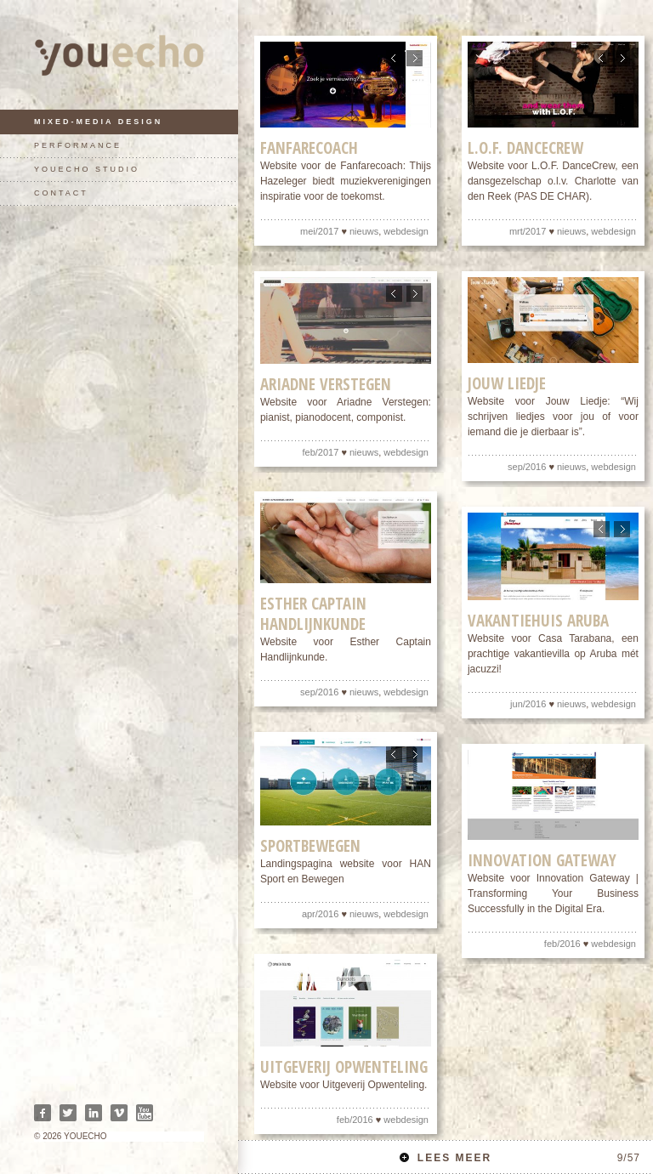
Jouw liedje (507, 384)
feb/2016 (562, 944)
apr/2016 (320, 915)
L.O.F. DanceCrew (525, 149)
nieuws (363, 232)
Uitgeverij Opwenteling (344, 1068)
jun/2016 (528, 705)
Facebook (42, 1112)
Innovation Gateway (542, 860)
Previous (394, 58)
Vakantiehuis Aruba (538, 621)
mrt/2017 (527, 232)
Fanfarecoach (309, 149)
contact (61, 193)
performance (78, 145)
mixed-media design (98, 121)
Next (414, 58)
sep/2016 (527, 467)
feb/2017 (321, 452)
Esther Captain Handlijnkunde (313, 614)
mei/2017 (319, 232)
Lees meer (520, 1157)
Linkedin (93, 1112)
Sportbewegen (310, 847)
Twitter (68, 1112)
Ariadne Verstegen (325, 384)
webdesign (406, 232)
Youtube (144, 1112)
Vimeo (119, 1112)
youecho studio (86, 169)
